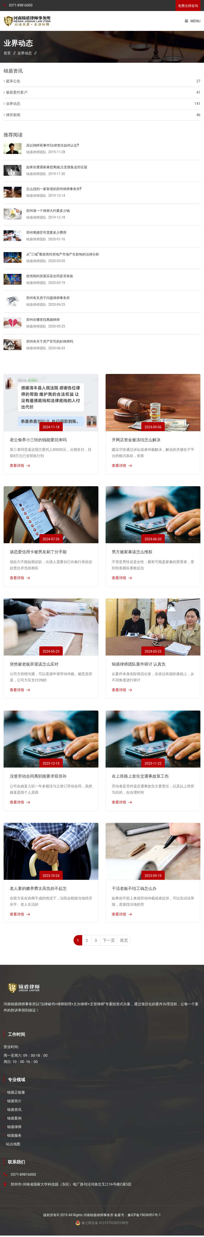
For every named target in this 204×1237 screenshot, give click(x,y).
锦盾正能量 (16, 1094)
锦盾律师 (14, 1128)
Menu (192, 21)
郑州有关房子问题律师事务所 (49, 297)
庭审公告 (13, 81)
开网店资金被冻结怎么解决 (136, 439)
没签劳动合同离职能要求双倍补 (38, 776)
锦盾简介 (14, 1102)
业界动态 (24, 53)
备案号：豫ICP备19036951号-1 (137, 1216)
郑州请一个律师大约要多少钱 (49, 210)
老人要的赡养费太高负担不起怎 (38, 888)
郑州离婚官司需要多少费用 (47, 232)
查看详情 (17, 465)
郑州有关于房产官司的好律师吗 (51, 341)
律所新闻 (13, 115)
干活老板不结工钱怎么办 (134, 888)
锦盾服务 (14, 1137)
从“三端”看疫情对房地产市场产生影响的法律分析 (65, 253)
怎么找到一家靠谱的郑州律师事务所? (55, 188)
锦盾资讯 (14, 1111)
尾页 (129, 941)
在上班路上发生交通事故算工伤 (140, 776)
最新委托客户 (16, 92)
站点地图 (13, 1145)
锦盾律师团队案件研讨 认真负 (139, 664)
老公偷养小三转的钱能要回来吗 (38, 439)
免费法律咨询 (188, 6)
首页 (7, 53)
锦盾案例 (14, 1120)
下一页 (112, 941)
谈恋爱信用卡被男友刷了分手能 (38, 551)
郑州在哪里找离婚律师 (44, 319)
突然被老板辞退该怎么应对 (34, 664)
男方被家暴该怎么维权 (132, 551)
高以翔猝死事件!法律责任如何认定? (54, 144)
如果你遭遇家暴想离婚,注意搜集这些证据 (58, 166)
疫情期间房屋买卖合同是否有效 (51, 275)
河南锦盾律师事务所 (98, 1216)
